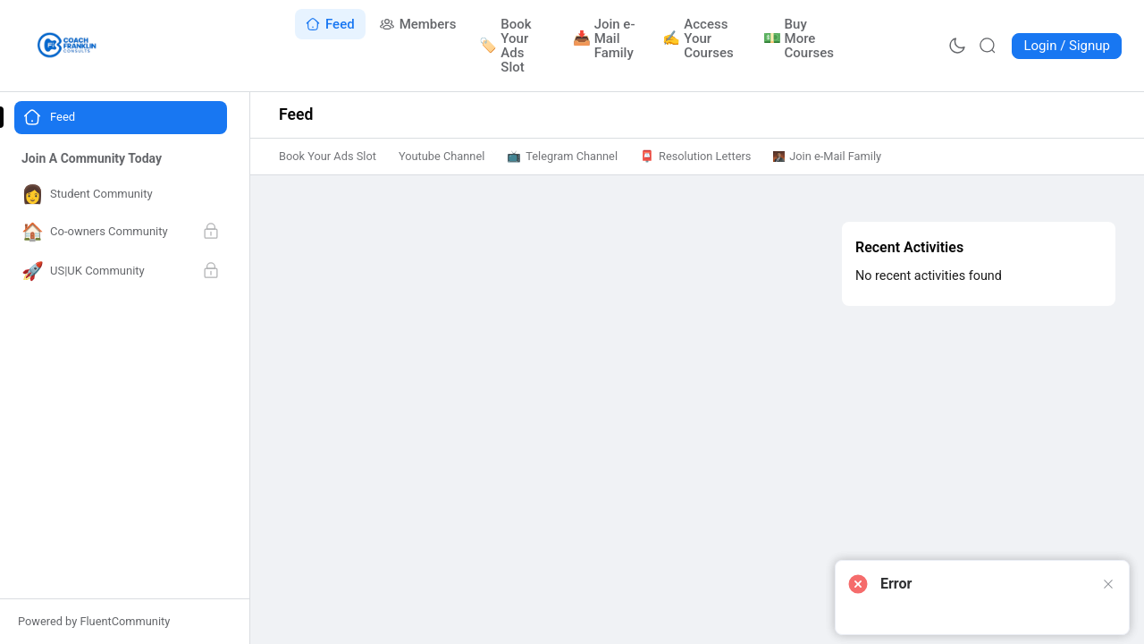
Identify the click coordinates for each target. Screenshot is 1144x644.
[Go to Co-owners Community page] (120, 232)
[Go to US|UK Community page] (120, 272)
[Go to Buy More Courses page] (799, 38)
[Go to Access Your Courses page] (701, 38)
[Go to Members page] (418, 24)
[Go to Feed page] (330, 24)
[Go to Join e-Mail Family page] (607, 38)
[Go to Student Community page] (120, 194)
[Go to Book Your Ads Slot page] (514, 45)
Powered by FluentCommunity (94, 621)
